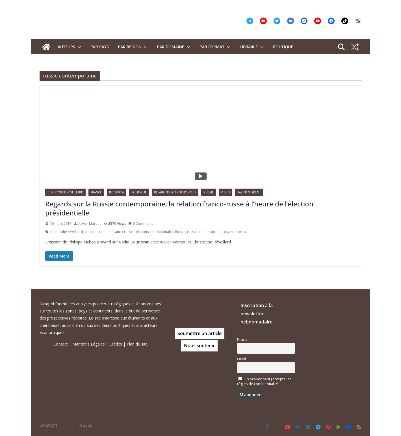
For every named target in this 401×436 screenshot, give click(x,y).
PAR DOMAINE (170, 46)
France (96, 192)
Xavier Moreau (249, 192)
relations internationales (154, 231)
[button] (78, 47)
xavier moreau (235, 231)
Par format (212, 46)
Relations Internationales (175, 192)
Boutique (283, 46)
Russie (208, 192)
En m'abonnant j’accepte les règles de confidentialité (264, 381)
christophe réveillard (66, 231)
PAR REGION (130, 46)
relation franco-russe (116, 231)
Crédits (115, 344)
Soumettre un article (199, 333)
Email (241, 359)
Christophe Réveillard (65, 192)
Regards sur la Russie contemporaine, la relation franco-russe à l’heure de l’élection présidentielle (179, 208)
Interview (116, 192)
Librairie (249, 46)
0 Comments (140, 223)
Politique (139, 192)
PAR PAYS (99, 46)
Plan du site (137, 344)
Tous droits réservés (114, 425)
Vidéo (225, 192)
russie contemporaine (204, 231)
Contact (60, 344)
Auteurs (66, 46)
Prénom (244, 339)
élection (91, 231)
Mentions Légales (88, 344)
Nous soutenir (199, 345)
